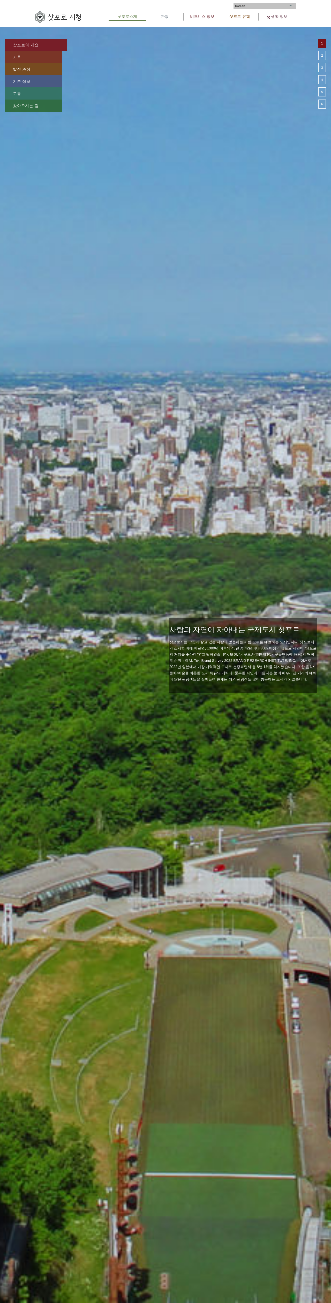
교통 (17, 93)
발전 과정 (22, 69)
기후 (17, 57)
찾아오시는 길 (26, 105)
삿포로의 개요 (26, 45)
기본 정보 (22, 81)
